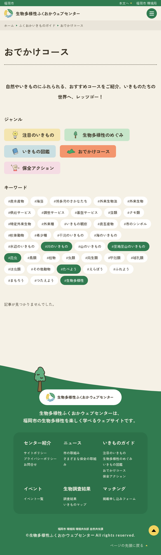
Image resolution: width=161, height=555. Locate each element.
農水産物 (17, 201)
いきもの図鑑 (113, 464)
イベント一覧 (34, 498)
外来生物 (136, 201)
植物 (52, 257)
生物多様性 (75, 280)
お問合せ (30, 464)
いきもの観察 (76, 223)
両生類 (92, 257)
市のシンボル (136, 223)
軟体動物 (17, 235)
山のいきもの (90, 246)
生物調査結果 (77, 488)
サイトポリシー (35, 453)
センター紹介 (37, 442)
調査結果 (70, 498)
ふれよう (122, 269)
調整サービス (54, 212)
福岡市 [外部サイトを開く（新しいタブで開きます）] (9, 3)
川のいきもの (57, 246)
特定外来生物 (20, 223)
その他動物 (42, 269)
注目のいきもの (114, 453)
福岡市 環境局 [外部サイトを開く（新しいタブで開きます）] (146, 3)
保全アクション (114, 476)
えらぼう (96, 269)
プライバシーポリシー (40, 458)
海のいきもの (106, 235)
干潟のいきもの (71, 235)
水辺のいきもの (22, 246)
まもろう (17, 280)
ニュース (72, 442)
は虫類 (15, 269)
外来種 (49, 223)
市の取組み (71, 453)
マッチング (114, 488)
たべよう (70, 269)
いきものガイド (119, 442)
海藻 (40, 201)
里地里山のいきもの (129, 246)
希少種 (42, 235)
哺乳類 (138, 257)
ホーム (9, 25)
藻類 (113, 212)
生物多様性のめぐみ (118, 458)
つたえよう (45, 280)
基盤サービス (87, 212)
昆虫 (13, 257)
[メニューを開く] (152, 13)
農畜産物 (107, 223)
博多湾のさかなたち (71, 201)
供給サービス (20, 212)
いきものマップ (74, 504)
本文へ (124, 3)
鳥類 (33, 257)
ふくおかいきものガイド (37, 25)
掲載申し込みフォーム (119, 498)
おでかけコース (114, 470)
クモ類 (134, 212)
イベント (33, 488)
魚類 (71, 257)
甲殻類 (115, 257)
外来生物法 (108, 201)
